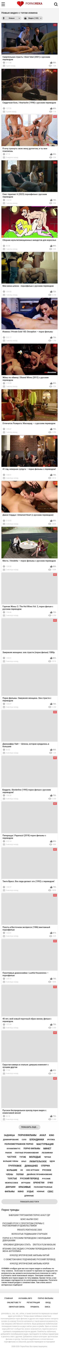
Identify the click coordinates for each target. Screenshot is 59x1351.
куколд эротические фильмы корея (29, 1263)
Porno (29, 3)
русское (46, 1170)
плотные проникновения (27, 1153)
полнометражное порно (18, 1144)
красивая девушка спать (17, 1244)
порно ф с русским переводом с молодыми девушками (27, 1239)
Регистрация (33, 1302)
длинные (29, 1196)
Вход (48, 1302)
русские (46, 1179)
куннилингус (13, 1149)
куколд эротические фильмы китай (29, 1255)
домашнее (31, 1165)
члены (9, 1174)
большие (12, 1170)
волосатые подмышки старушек (29, 1234)
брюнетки (38, 1183)
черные (47, 1157)
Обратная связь (17, 1307)
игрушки (25, 1183)
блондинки (37, 1139)
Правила (34, 1307)
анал (43, 1135)
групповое (14, 1165)
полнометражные (43, 1187)
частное (11, 1157)
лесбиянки (47, 1153)
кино (21, 1191)
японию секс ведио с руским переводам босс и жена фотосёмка (29, 1250)
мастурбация (45, 1144)
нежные (40, 1192)
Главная (8, 1298)
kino (51, 1135)
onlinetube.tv (14, 1302)
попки (20, 1174)
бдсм (52, 1161)
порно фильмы (31, 1148)
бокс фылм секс (29, 1219)
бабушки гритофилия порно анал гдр (29, 1215)
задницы (9, 1135)
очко (50, 1183)
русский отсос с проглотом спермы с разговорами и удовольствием (23, 1224)
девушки (10, 1187)
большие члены (10, 1161)
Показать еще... (29, 1127)
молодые (35, 1157)
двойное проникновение (39, 1174)
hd (21, 1170)
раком (8, 1153)
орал (23, 1161)
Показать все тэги (29, 1202)
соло (24, 1140)
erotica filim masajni (44, 1244)
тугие (22, 1157)
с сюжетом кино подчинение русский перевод (29, 1259)
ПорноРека (24, 1346)
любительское (38, 1161)
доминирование (10, 1140)
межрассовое (11, 1183)
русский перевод (29, 1178)
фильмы (10, 1191)
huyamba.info (25, 1298)
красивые (25, 1187)
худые (30, 1191)
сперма (45, 1165)
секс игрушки (32, 1170)
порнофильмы (27, 1135)
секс (50, 1191)
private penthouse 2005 (29, 1230)
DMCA (47, 1307)
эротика (51, 1140)
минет (47, 1148)
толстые (12, 1178)
